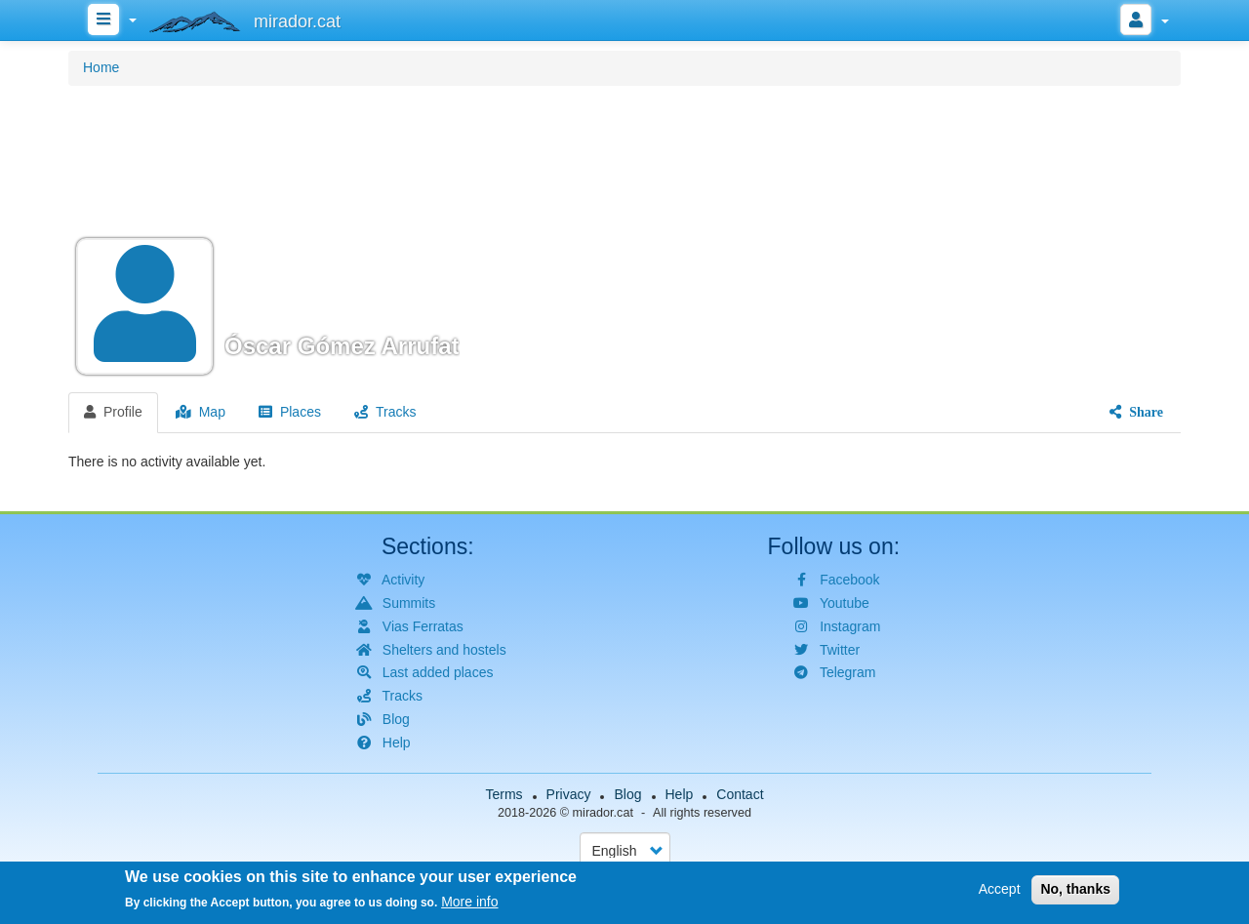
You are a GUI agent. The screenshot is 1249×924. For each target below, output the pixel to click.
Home (101, 67)
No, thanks (1075, 891)
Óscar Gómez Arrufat (342, 346)
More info (469, 903)
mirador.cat (603, 813)
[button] (624, 236)
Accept (1000, 891)
